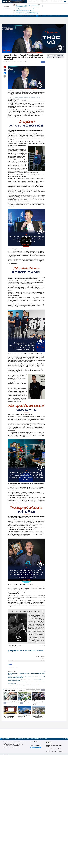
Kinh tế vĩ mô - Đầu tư (23, 61)
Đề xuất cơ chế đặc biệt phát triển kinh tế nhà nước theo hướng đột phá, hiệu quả (9, 716)
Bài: (10, 645)
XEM (43, 690)
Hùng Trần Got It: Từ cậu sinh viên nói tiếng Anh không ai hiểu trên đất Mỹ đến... (27, 97)
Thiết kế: (11, 647)
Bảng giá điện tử (7, 6)
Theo (26, 660)
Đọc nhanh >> (39, 4)
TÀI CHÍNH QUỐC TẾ (27, 738)
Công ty (50, 57)
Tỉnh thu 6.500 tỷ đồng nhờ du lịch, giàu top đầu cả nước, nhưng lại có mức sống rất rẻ (38, 716)
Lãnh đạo (59, 57)
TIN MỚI (24, 100)
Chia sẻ (10, 664)
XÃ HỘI (3, 738)
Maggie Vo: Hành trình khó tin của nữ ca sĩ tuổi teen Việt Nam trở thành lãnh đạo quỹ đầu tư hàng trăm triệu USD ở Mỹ (26, 674)
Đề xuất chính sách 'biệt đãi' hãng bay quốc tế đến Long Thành (23, 702)
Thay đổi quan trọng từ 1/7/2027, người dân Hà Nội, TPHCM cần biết (37, 702)
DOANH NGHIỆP (17, 738)
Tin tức (54, 57)
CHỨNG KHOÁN (7, 738)
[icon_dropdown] (65, 1)
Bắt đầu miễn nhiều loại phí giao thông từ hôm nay (24, 716)
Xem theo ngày (22, 690)
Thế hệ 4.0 (14, 671)
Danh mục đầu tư (7, 8)
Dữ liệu (64, 738)
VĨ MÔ (32, 738)
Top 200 (66, 738)
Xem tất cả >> (43, 671)
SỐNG (42, 738)
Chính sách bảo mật (7, 754)
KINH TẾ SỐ (35, 738)
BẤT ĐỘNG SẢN (12, 738)
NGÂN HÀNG (22, 738)
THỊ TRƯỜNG (39, 738)
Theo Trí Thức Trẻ (41, 645)
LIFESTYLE (45, 738)
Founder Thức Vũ (15, 667)
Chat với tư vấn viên (35, 747)
